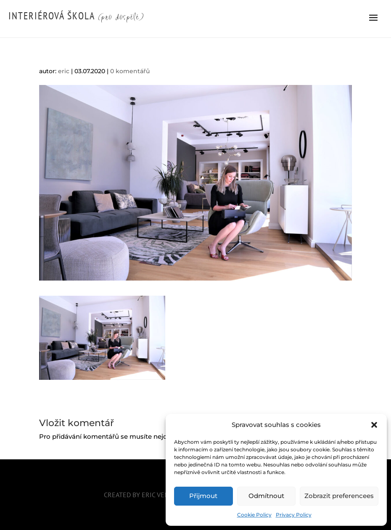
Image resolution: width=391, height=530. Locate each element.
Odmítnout (266, 496)
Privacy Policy (294, 514)
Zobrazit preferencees (339, 496)
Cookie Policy (254, 514)
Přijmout (203, 496)
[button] (374, 425)
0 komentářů (130, 71)
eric (63, 71)
